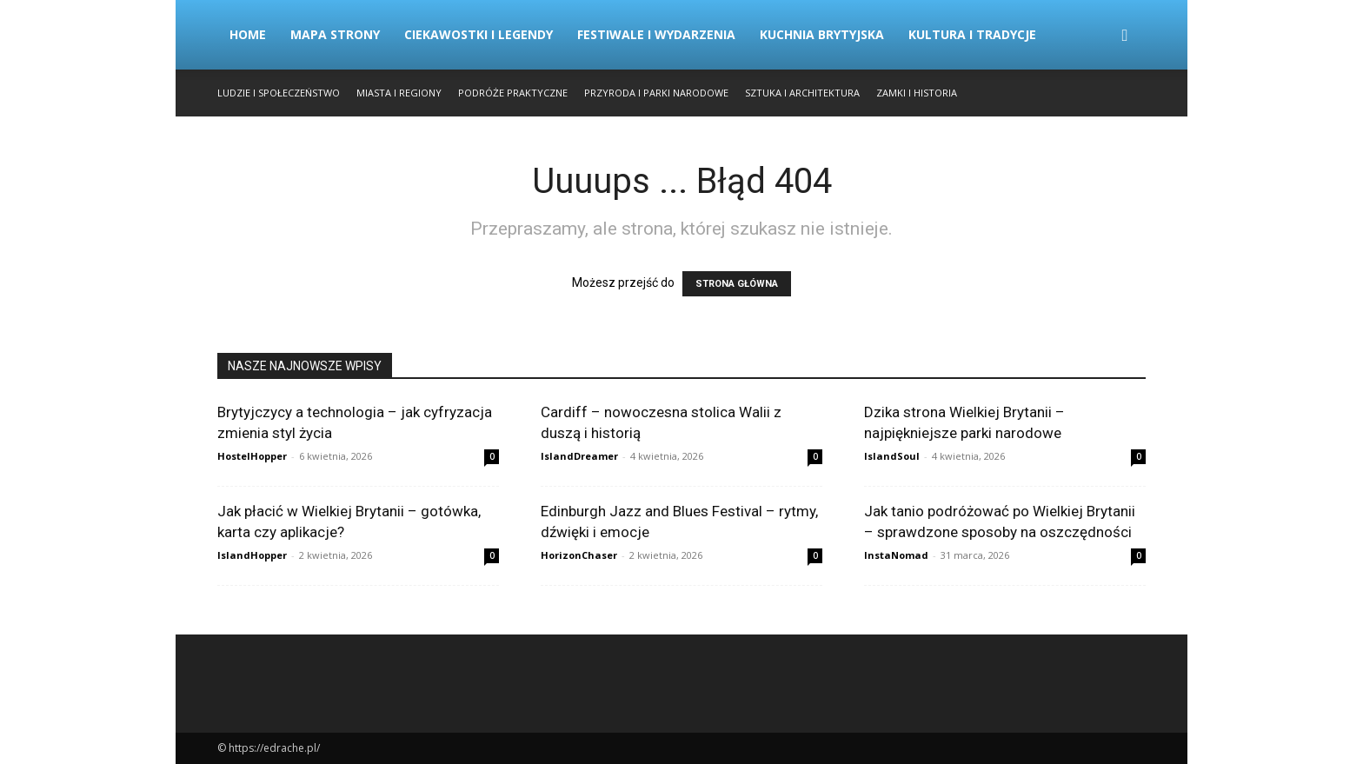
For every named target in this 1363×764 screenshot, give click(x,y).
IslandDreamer (579, 455)
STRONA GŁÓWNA (736, 283)
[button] (1125, 36)
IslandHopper (252, 554)
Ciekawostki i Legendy (478, 34)
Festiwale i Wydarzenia (656, 34)
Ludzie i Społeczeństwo (278, 92)
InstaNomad (896, 554)
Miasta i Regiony (399, 92)
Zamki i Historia (916, 92)
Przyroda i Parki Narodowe (656, 92)
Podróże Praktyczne (513, 92)
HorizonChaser (579, 554)
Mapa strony (335, 34)
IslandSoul (892, 455)
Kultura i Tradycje (972, 34)
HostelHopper (252, 455)
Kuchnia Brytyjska (822, 34)
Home (247, 34)
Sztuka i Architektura (802, 92)
